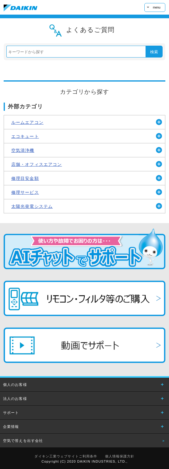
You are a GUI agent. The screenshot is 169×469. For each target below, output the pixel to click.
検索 (154, 52)
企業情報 (11, 427)
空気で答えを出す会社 (23, 441)
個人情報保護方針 (120, 456)
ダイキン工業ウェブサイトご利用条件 (65, 456)
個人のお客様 (15, 385)
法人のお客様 (15, 399)
